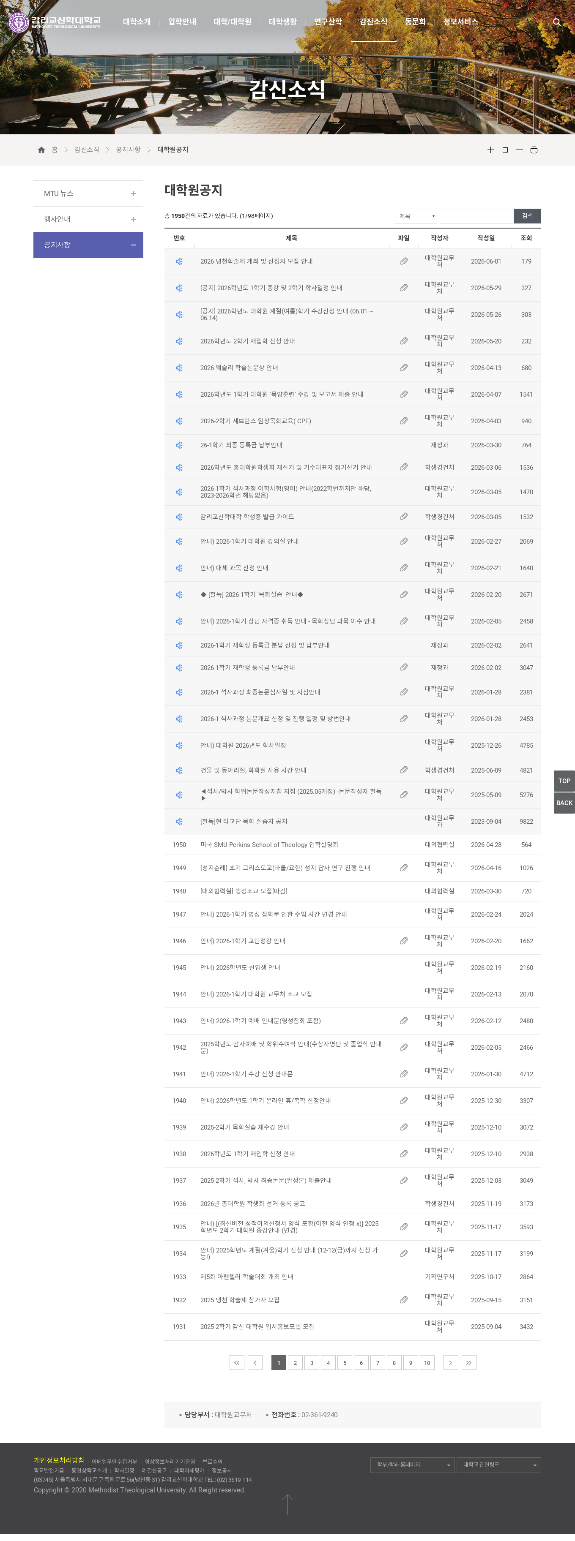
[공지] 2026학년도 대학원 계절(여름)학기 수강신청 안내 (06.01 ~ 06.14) (286, 315)
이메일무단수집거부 (114, 1462)
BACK (564, 803)
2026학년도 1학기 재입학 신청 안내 (247, 1154)
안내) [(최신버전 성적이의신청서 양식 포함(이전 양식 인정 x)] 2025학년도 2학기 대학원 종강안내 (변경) (289, 1227)
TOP (565, 781)
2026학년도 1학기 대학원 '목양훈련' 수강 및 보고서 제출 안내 (282, 394)
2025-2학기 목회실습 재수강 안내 (244, 1127)
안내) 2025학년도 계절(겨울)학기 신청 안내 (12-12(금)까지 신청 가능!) (289, 1254)
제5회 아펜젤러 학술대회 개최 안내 (246, 1277)
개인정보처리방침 (59, 1461)
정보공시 (222, 1470)
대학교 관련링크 (500, 1465)
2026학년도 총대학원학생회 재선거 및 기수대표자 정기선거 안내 (286, 467)
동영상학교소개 (89, 1470)
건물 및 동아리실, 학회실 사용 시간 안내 (253, 770)
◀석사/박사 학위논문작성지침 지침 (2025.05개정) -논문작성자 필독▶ (291, 795)
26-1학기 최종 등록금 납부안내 (242, 445)
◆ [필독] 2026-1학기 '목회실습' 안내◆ (252, 595)
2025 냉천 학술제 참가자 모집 (240, 1300)
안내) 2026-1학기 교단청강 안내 (242, 941)
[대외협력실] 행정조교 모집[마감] (244, 891)
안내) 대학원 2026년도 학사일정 (243, 745)
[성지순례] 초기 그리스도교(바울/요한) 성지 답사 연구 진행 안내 (285, 868)
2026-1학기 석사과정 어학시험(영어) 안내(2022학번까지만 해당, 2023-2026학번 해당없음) (285, 492)
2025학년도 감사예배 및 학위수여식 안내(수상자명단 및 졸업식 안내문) (291, 1047)
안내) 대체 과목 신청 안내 (234, 568)
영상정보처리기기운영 (170, 1462)
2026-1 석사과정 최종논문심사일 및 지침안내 (260, 692)
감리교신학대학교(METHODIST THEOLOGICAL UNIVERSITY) (54, 22)
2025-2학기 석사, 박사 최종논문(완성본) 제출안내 (266, 1180)
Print (534, 150)
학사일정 (124, 1470)
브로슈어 (213, 1462)
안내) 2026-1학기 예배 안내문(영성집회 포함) (260, 1021)
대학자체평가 (189, 1470)
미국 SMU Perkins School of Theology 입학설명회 (269, 845)
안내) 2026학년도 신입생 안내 (240, 968)
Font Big (490, 150)
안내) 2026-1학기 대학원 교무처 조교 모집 (256, 994)
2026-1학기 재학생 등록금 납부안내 (247, 668)
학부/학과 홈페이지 (413, 1465)
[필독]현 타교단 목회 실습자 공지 (244, 821)
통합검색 (557, 22)
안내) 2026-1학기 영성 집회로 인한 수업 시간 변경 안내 (273, 914)
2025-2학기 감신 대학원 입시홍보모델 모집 (257, 1327)
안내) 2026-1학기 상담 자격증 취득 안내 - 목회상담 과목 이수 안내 (288, 621)
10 (427, 1363)
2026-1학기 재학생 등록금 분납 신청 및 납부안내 (265, 645)
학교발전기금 (49, 1470)
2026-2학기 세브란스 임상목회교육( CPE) (255, 421)
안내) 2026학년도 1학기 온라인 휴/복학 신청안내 (266, 1101)
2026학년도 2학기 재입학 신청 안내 (247, 341)
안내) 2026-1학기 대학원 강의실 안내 (249, 541)
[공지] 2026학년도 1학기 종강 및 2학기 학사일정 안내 (271, 288)
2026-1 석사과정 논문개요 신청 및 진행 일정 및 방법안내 (275, 719)
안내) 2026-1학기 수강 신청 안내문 (246, 1074)
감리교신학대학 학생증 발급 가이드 (247, 517)
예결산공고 (154, 1470)
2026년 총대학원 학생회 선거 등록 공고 (252, 1204)
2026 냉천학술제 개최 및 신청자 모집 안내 (256, 261)
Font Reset (505, 150)
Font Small (519, 150)
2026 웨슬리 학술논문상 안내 (239, 368)
